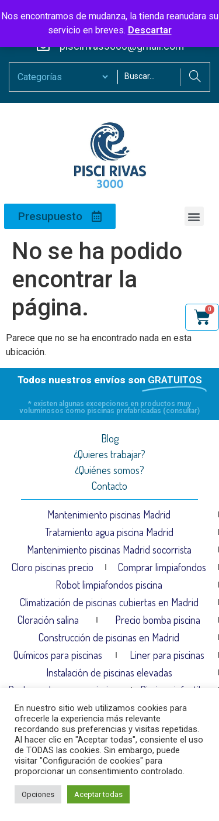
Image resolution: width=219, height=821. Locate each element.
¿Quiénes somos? (109, 469)
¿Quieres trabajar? (109, 454)
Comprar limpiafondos (162, 567)
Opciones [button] (38, 794)
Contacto (109, 485)
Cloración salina (48, 619)
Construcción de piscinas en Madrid (109, 637)
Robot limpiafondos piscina (108, 584)
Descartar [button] (150, 30)
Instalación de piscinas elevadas (109, 672)
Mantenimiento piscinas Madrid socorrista (109, 549)
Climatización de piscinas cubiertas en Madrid (109, 602)
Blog (110, 438)
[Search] (195, 77)
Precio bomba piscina (157, 619)
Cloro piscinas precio (52, 567)
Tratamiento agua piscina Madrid (109, 531)
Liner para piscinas (167, 654)
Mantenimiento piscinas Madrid (109, 514)
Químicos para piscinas (57, 654)
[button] (194, 216)
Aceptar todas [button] (98, 794)
